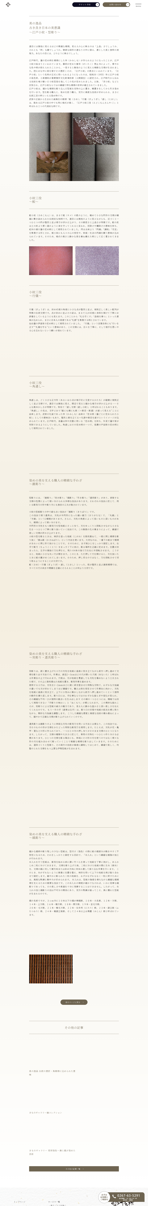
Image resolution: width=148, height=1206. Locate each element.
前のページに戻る (74, 1002)
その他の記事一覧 (74, 1090)
